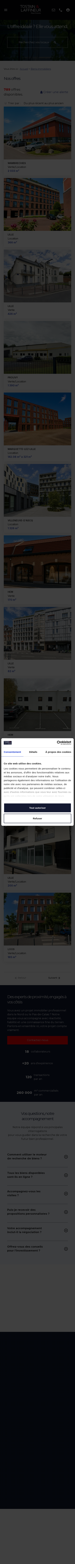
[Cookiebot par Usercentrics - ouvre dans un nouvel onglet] (57, 743)
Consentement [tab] (12, 751)
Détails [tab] (33, 751)
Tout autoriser (37, 807)
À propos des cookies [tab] (58, 751)
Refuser (37, 818)
